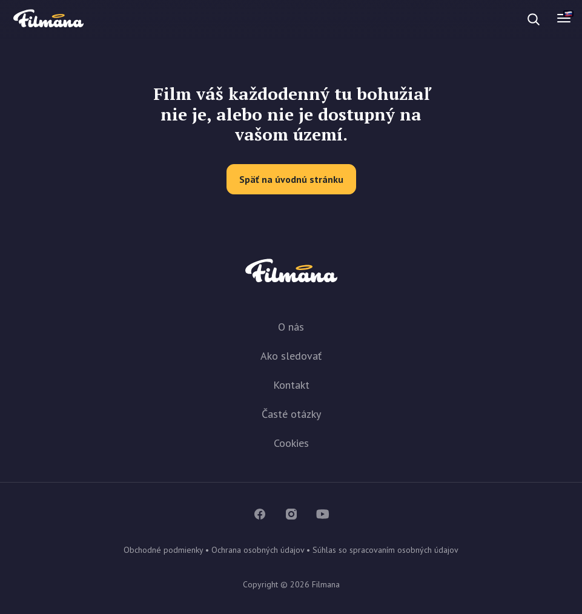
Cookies (291, 443)
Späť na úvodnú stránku (291, 179)
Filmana (48, 19)
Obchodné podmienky (163, 549)
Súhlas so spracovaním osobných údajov (385, 549)
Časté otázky (291, 414)
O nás (291, 327)
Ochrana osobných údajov (257, 549)
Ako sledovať (291, 356)
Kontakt (291, 385)
